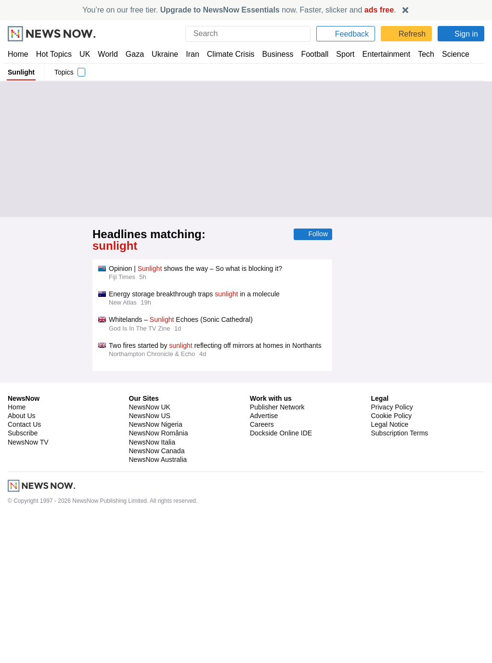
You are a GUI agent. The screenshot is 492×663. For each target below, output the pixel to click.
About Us (22, 562)
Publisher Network (277, 553)
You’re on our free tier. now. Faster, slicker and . (239, 9)
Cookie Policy (391, 562)
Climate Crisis (225, 54)
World (107, 54)
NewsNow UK (149, 553)
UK (85, 54)
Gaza (133, 54)
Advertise (264, 562)
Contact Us (24, 571)
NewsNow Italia (152, 588)
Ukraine (161, 54)
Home (18, 54)
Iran (188, 54)
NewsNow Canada (156, 597)
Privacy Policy (392, 553)
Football (310, 54)
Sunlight (21, 72)
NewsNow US (149, 562)
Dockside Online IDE (279, 580)
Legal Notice (389, 571)
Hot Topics (54, 54)
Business (273, 54)
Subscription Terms (400, 580)
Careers (262, 571)
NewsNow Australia (158, 606)
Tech (419, 54)
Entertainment (381, 54)
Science (448, 54)
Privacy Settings (395, 588)
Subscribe (23, 580)
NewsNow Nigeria (155, 571)
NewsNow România (158, 580)
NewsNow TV (28, 588)
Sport (341, 54)
